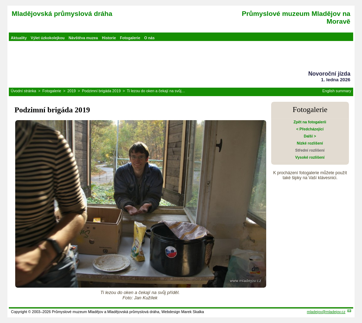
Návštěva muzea (83, 38)
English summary (336, 91)
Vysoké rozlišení (310, 157)
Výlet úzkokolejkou (48, 38)
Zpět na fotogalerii (309, 122)
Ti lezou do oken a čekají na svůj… (156, 91)
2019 (72, 91)
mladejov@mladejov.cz (326, 312)
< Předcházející (309, 129)
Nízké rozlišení (310, 143)
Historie (109, 38)
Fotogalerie (130, 38)
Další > (310, 136)
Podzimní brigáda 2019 (101, 91)
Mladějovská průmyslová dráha (62, 13)
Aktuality (19, 38)
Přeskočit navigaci (0, 0)
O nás (149, 38)
